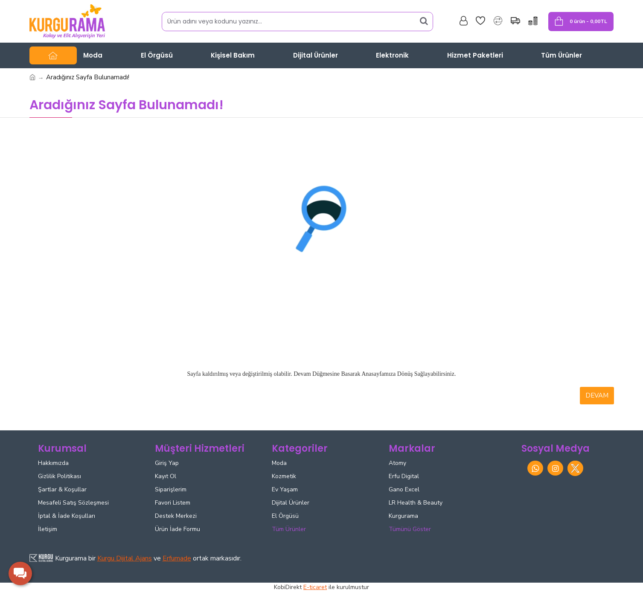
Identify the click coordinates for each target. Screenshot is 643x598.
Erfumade (177, 558)
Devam (596, 395)
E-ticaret (315, 587)
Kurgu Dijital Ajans (124, 558)
